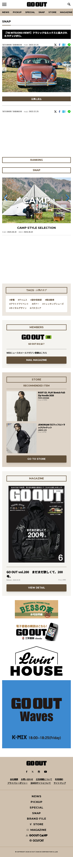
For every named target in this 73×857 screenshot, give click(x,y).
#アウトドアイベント (19, 303)
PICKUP (17, 12)
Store (52, 12)
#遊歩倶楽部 (36, 299)
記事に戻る (36, 98)
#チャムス (22, 299)
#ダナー (35, 303)
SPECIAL (30, 12)
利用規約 (59, 779)
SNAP (42, 12)
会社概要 (14, 779)
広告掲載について (44, 779)
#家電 (12, 299)
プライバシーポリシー (17, 783)
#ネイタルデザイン (18, 308)
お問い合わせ (27, 779)
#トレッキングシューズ (53, 303)
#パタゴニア (35, 308)
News (5, 12)
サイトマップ (60, 783)
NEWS (36, 796)
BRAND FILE (36, 818)
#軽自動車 (49, 299)
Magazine (66, 12)
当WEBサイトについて (40, 783)
